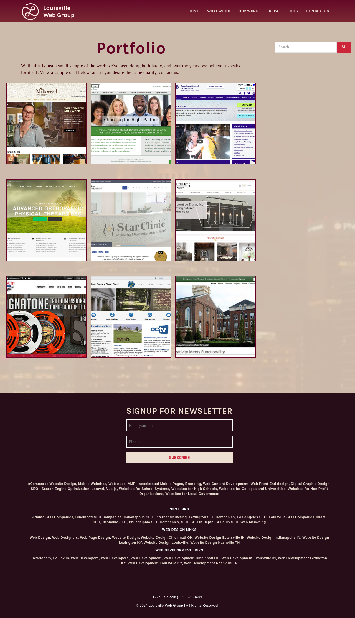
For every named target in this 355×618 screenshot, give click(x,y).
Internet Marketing (171, 517)
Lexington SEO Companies (212, 517)
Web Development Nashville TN (211, 563)
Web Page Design (95, 538)
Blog (293, 11)
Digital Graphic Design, (311, 484)
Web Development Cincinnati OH (191, 558)
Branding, (193, 484)
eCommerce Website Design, (52, 484)
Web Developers (115, 558)
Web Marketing (253, 522)
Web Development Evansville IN (249, 558)
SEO (185, 522)
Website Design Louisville (166, 543)
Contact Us (317, 11)
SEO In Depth (202, 522)
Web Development (146, 558)
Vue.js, (112, 489)
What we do (218, 11)
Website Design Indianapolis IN (273, 538)
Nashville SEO (114, 522)
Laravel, (98, 489)
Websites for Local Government (192, 494)
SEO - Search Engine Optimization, (60, 489)
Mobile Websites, (92, 484)
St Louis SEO (227, 522)
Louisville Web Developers (76, 558)
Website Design (125, 538)
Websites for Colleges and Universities (252, 489)
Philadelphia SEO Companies (154, 522)
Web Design (40, 538)
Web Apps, (117, 484)
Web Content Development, (226, 484)
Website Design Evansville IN (220, 538)
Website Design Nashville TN (215, 543)
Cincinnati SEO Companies (98, 517)
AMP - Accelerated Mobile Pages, (156, 484)
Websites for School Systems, (144, 489)
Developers (41, 558)
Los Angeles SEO (252, 517)
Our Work (248, 11)
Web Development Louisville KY (155, 563)
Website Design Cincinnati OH (166, 538)
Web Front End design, (270, 484)
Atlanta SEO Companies (52, 517)
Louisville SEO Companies (291, 517)
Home (193, 11)
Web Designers (65, 538)
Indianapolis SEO (138, 517)
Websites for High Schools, (194, 489)
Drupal (273, 11)
